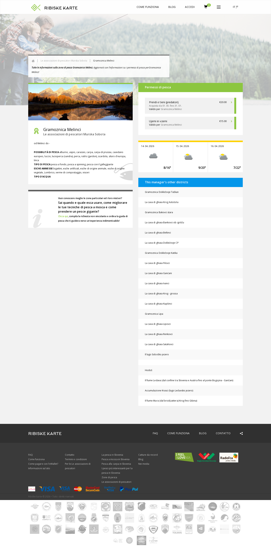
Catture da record (148, 454)
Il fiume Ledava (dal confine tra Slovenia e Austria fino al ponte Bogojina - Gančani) (189, 380)
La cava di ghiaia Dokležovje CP (162, 242)
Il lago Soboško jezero (157, 354)
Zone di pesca (109, 477)
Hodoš (148, 370)
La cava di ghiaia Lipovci (158, 324)
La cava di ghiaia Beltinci (158, 232)
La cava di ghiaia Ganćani (158, 273)
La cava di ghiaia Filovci (157, 263)
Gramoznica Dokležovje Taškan (162, 192)
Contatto (223, 433)
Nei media (143, 463)
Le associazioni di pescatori (116, 481)
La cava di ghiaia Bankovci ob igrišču (164, 222)
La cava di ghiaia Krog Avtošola (161, 202)
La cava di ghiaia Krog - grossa (161, 293)
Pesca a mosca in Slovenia (115, 459)
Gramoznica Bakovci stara (159, 212)
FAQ (155, 433)
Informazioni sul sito (39, 468)
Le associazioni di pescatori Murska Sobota (64, 60)
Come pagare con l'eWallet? (43, 463)
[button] (218, 6)
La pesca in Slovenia (112, 454)
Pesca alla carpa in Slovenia (116, 463)
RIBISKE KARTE (61, 8)
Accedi (189, 7)
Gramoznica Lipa (154, 313)
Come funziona (148, 7)
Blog (172, 7)
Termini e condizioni (76, 459)
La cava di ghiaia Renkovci (159, 334)
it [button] (235, 7)
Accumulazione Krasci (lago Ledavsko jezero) (169, 390)
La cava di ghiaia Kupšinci (158, 303)
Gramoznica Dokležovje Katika (161, 253)
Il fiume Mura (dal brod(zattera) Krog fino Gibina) (171, 400)
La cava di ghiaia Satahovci (159, 344)
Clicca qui (63, 216)
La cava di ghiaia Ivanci (157, 283)
